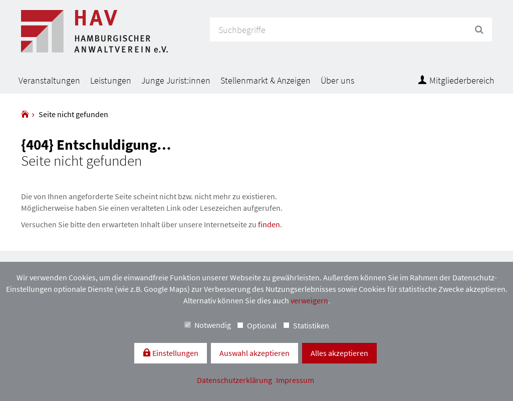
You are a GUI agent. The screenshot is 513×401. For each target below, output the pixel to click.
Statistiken (306, 325)
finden (269, 224)
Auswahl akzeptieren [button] (254, 353)
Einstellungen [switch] (174, 353)
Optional (257, 325)
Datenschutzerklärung (235, 380)
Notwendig (207, 325)
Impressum (295, 380)
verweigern (309, 300)
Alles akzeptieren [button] (339, 353)
